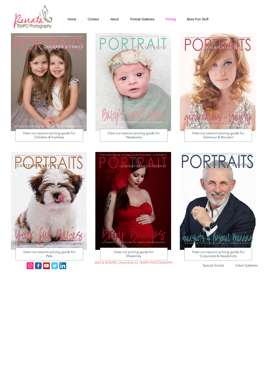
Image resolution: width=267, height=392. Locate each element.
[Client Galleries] (246, 265)
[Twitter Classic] (54, 265)
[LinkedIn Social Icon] (62, 265)
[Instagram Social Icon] (30, 265)
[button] (196, 19)
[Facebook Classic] (38, 265)
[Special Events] (213, 265)
